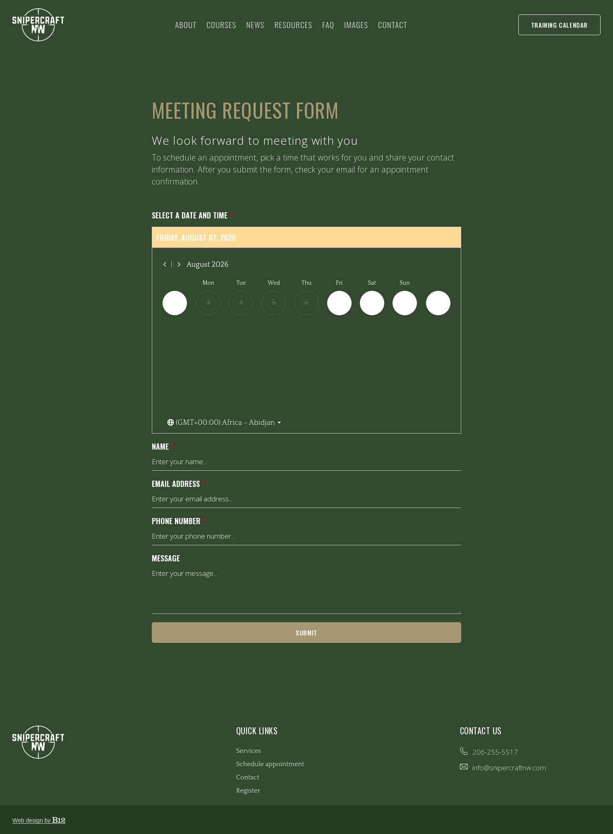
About (185, 25)
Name (163, 446)
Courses (221, 25)
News (255, 25)
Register (248, 790)
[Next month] (179, 264)
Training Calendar (559, 24)
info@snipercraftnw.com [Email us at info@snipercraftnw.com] (509, 767)
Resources (293, 25)
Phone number (179, 521)
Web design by (38, 820)
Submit (306, 632)
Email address (178, 484)
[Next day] (438, 303)
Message (166, 558)
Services (248, 751)
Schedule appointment (270, 764)
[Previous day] (175, 303)
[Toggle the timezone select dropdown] (224, 423)
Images (356, 25)
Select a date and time (192, 215)
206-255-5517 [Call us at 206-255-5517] (495, 752)
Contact (392, 25)
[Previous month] (165, 264)
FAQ (328, 25)
